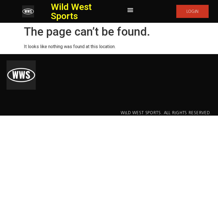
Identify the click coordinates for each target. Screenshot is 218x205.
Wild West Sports (71, 11)
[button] (130, 10)
